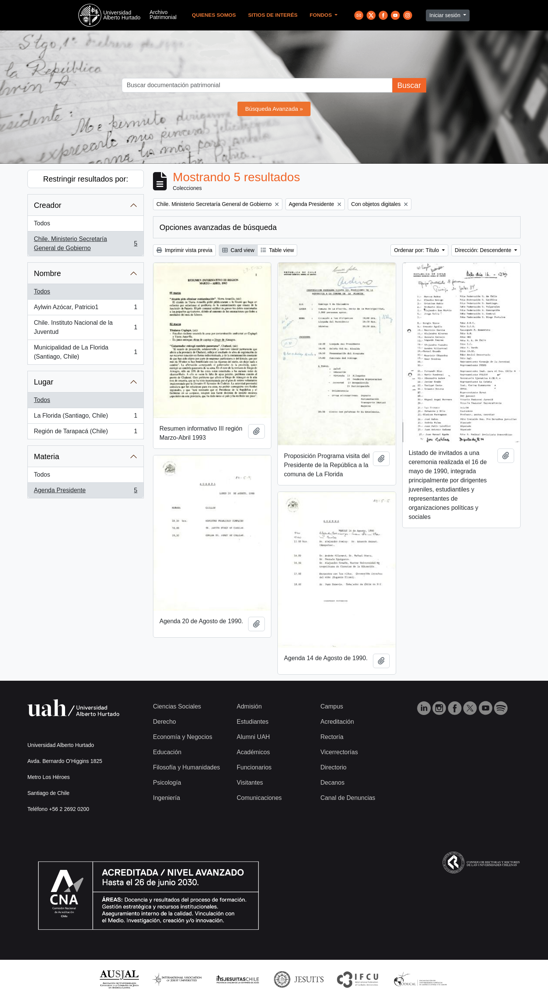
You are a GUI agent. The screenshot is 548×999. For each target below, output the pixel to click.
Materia (46, 456)
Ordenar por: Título (417, 250)
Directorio (333, 767)
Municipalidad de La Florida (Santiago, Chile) (85, 352)
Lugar (43, 382)
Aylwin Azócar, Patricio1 (85, 309)
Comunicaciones (259, 798)
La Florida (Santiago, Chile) (85, 417)
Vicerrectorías (339, 752)
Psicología (167, 782)
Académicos (253, 752)
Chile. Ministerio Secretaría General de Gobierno (85, 243)
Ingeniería (166, 798)
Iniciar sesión (445, 15)
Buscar (409, 85)
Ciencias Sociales (177, 706)
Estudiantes (253, 721)
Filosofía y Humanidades (186, 767)
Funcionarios (254, 767)
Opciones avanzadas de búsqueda (218, 227)
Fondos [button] (321, 15)
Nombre (47, 273)
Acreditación (337, 721)
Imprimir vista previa (184, 250)
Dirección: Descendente (484, 250)
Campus (331, 706)
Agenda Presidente (85, 492)
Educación (167, 752)
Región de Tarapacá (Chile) (85, 433)
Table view (277, 250)
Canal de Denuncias (347, 798)
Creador (47, 205)
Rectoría (331, 737)
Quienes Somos (214, 15)
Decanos (332, 782)
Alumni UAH (253, 737)
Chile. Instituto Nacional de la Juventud (85, 327)
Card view (238, 250)
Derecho (164, 721)
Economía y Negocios (182, 737)
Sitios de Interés (273, 15)
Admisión (249, 706)
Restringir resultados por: (85, 179)
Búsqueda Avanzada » (274, 108)
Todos (42, 223)
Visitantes (250, 782)
